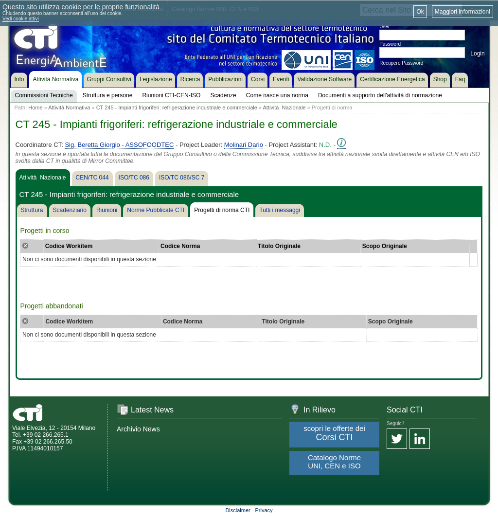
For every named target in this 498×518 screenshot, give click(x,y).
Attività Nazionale (284, 107)
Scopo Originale (384, 246)
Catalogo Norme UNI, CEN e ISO (334, 461)
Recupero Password (401, 63)
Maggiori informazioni (462, 11)
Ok (420, 11)
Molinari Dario (243, 144)
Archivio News (138, 429)
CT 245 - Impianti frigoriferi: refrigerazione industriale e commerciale (176, 107)
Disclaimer (237, 510)
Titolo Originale (279, 246)
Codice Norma (180, 246)
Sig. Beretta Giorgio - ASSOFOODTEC (119, 144)
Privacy (264, 510)
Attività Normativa (69, 107)
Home (35, 107)
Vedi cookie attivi (20, 18)
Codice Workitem (69, 246)
